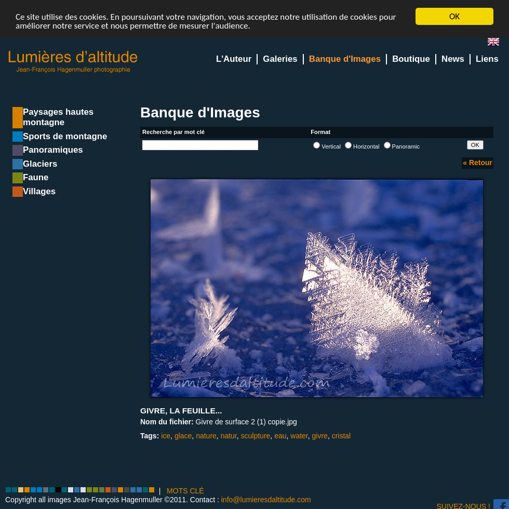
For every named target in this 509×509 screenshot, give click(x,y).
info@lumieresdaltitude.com (266, 499)
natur (229, 436)
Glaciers (40, 164)
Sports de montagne (65, 136)
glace (183, 436)
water (298, 436)
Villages (39, 191)
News (452, 59)
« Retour (477, 162)
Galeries (280, 59)
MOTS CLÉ (185, 491)
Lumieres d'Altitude (73, 62)
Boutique (411, 59)
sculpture (256, 436)
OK (454, 16)
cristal (341, 436)
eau (280, 436)
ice (165, 436)
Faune (35, 177)
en (497, 43)
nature (206, 436)
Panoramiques (53, 150)
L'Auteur (233, 59)
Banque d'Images (345, 59)
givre (320, 436)
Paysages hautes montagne (58, 117)
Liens (487, 59)
